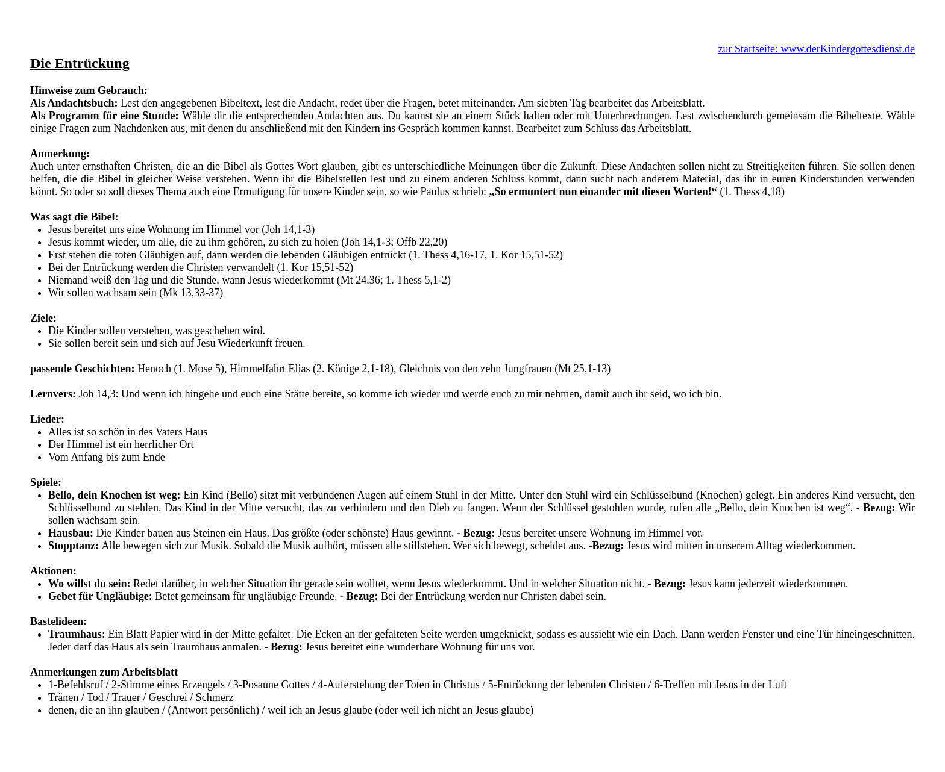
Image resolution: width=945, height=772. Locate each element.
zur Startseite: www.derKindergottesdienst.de (816, 49)
